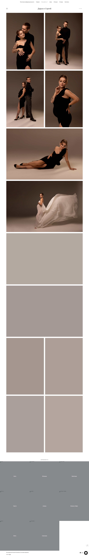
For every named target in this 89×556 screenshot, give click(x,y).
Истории (56, 1)
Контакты (67, 1)
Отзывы (61, 1)
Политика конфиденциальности (27, 1)
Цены (51, 1)
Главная (37, 1)
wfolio (10, 554)
